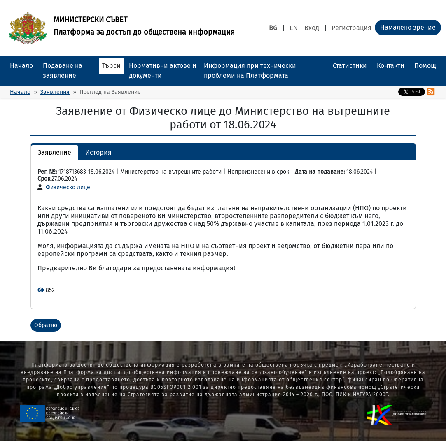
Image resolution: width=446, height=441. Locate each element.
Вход (311, 28)
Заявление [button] (54, 152)
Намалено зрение (408, 27)
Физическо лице (63, 187)
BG (273, 28)
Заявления (55, 91)
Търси (111, 66)
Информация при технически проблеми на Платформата (250, 70)
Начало (21, 66)
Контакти (390, 66)
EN (294, 28)
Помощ (425, 66)
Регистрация (351, 28)
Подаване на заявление (62, 70)
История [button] (98, 152)
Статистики (350, 66)
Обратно (45, 325)
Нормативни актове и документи (162, 70)
